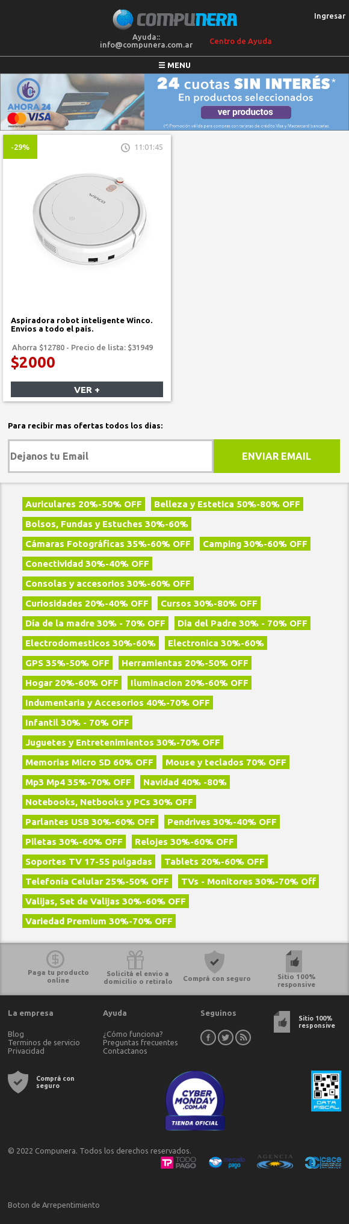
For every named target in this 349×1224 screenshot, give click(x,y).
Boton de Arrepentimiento (54, 1205)
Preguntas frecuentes (140, 1042)
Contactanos (125, 1050)
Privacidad (26, 1050)
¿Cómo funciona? (133, 1034)
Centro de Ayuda (240, 41)
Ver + (87, 390)
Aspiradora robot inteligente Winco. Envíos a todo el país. (81, 324)
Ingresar (329, 15)
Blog (16, 1034)
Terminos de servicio (44, 1042)
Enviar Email (276, 456)
